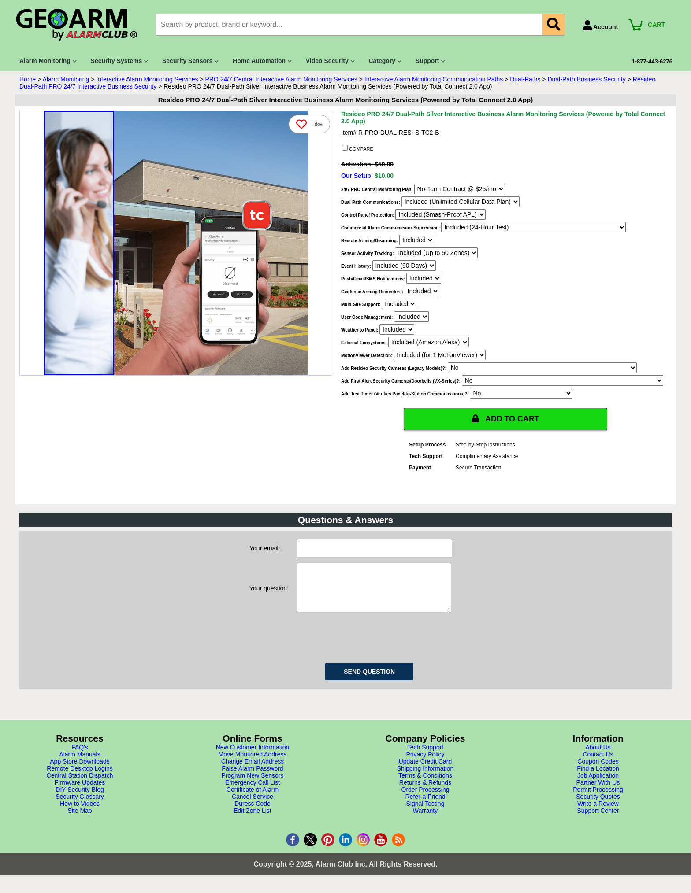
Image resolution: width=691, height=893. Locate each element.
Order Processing (425, 798)
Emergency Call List (252, 791)
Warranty (425, 819)
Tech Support (425, 756)
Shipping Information (425, 777)
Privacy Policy (425, 763)
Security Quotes (598, 805)
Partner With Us (598, 791)
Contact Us (598, 763)
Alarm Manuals (79, 763)
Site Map (79, 819)
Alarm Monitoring (66, 79)
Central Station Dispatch (80, 784)
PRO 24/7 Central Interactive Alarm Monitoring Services (281, 79)
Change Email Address (252, 770)
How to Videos (80, 812)
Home (27, 79)
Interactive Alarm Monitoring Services (147, 79)
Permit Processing (598, 798)
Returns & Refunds (425, 791)
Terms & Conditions (425, 784)
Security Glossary (80, 805)
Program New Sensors (253, 784)
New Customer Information (253, 756)
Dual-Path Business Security (586, 79)
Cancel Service (252, 805)
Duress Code (252, 812)
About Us (598, 756)
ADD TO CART (505, 418)
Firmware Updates (80, 791)
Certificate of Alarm (253, 798)
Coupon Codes (597, 770)
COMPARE (357, 148)
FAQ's (79, 756)
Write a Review (598, 812)
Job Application (598, 784)
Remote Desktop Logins (79, 777)
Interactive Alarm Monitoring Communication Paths (433, 79)
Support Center (598, 819)
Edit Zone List (252, 819)
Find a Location (598, 777)
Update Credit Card (425, 770)
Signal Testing (425, 812)
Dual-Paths (525, 79)
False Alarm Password (252, 777)
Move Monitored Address (253, 763)
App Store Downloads (79, 770)
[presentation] (364, 644)
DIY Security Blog (80, 798)
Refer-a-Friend (425, 805)
